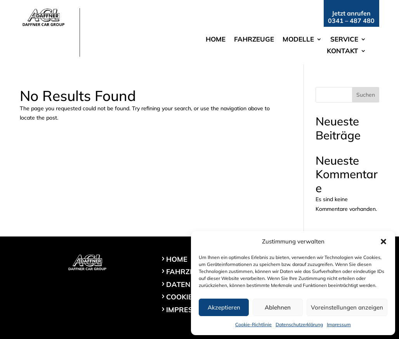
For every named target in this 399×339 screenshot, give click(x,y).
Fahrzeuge (254, 40)
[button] (383, 241)
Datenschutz (192, 284)
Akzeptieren (224, 307)
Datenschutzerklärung (299, 324)
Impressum (339, 324)
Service (344, 40)
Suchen (365, 94)
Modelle (298, 40)
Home (216, 40)
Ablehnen (278, 307)
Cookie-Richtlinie (253, 324)
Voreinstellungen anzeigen (347, 307)
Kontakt (342, 51)
